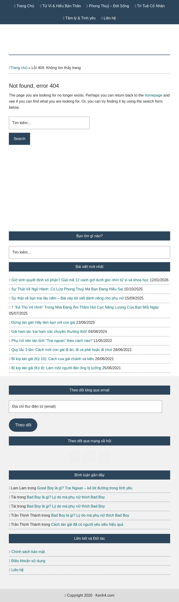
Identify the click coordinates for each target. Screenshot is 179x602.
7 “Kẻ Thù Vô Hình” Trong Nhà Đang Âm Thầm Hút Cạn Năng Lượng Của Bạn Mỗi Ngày (85, 307)
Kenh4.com (89, 44)
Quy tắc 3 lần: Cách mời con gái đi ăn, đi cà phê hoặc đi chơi (61, 350)
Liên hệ (16, 570)
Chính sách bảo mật (27, 552)
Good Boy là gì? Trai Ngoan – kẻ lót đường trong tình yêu (84, 488)
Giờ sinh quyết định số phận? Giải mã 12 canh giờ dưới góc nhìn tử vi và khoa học (80, 280)
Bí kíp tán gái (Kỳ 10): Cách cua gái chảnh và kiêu (52, 359)
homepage (153, 95)
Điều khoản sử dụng (27, 561)
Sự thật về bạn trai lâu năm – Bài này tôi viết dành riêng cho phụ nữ (67, 298)
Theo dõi (23, 425)
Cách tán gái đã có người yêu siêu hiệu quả (87, 524)
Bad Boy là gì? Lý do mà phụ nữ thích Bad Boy (66, 497)
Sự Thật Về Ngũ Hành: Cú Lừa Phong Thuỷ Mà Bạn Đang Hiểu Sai (67, 289)
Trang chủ (19, 68)
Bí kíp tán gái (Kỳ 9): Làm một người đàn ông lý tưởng (56, 368)
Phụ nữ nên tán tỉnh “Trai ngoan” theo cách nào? (51, 341)
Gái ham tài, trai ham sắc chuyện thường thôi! (49, 332)
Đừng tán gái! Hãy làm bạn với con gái (43, 322)
